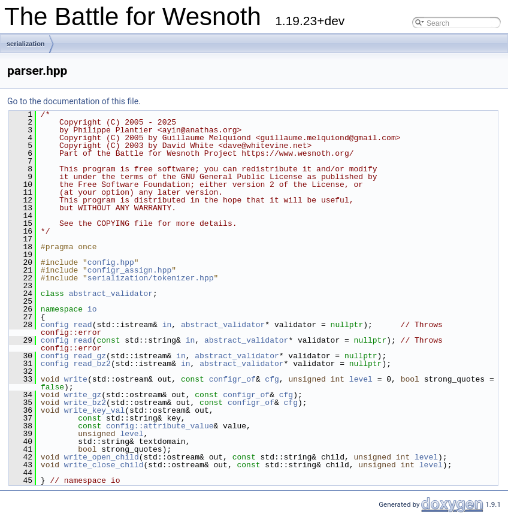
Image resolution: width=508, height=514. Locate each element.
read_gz (89, 355)
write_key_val (94, 410)
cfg (272, 379)
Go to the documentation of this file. (74, 101)
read (82, 324)
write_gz (82, 394)
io (92, 309)
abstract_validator (111, 293)
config (55, 324)
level (361, 379)
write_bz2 (85, 402)
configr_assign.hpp (129, 270)
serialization (26, 43)
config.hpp (110, 262)
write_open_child (101, 457)
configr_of (232, 379)
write (75, 379)
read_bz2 (91, 363)
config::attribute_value (159, 426)
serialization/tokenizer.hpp (150, 278)
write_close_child (104, 464)
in (167, 324)
